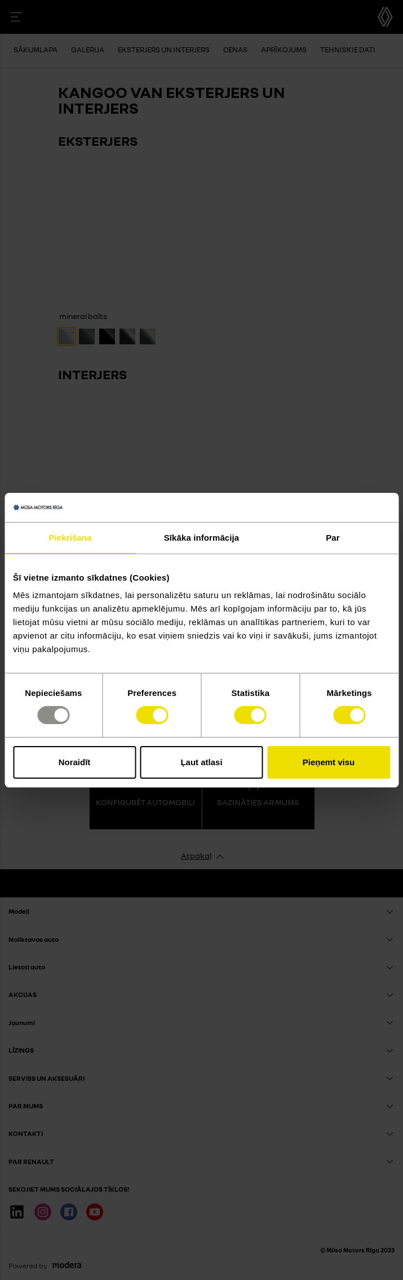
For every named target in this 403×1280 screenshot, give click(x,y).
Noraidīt (75, 762)
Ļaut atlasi (201, 762)
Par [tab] (333, 537)
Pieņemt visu (329, 762)
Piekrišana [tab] (69, 537)
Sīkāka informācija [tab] (202, 537)
